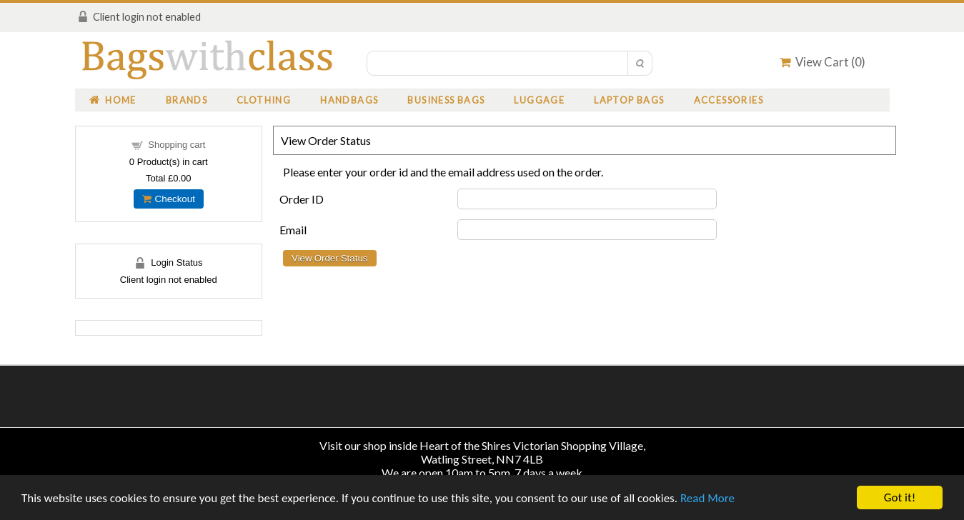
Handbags (349, 100)
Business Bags (446, 100)
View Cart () (822, 61)
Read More (707, 498)
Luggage (539, 100)
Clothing (264, 100)
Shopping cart (176, 144)
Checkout (168, 199)
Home (112, 100)
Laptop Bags (629, 100)
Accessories (728, 100)
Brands (186, 100)
